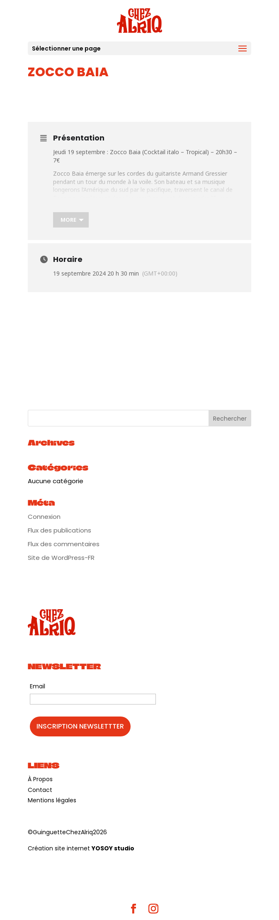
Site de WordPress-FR (61, 557)
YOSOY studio (113, 848)
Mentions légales (52, 800)
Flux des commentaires (63, 544)
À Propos (40, 779)
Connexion (44, 516)
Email (37, 686)
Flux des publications (59, 530)
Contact (40, 790)
